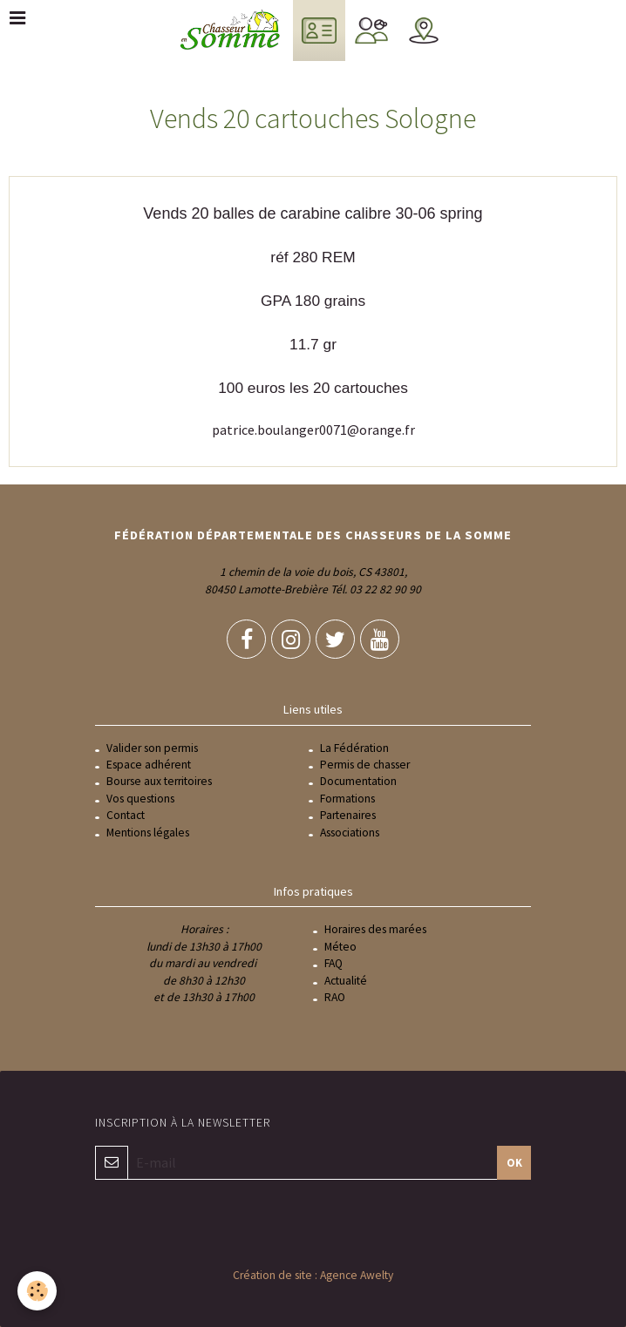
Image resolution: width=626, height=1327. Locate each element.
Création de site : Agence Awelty (313, 1275)
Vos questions (140, 798)
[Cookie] (37, 1290)
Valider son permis (152, 748)
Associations (349, 832)
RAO (334, 997)
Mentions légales (147, 832)
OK (514, 1162)
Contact (125, 815)
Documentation (358, 781)
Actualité (345, 980)
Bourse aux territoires (159, 781)
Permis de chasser (365, 764)
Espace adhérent (148, 764)
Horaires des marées (375, 929)
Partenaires (348, 815)
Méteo (340, 946)
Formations (347, 798)
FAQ (333, 963)
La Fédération (354, 748)
